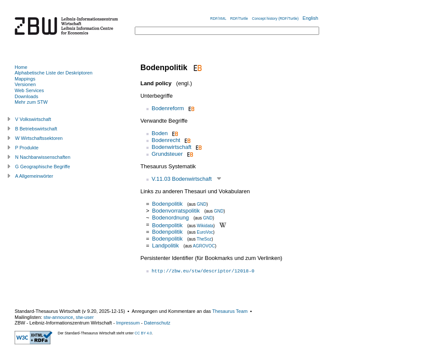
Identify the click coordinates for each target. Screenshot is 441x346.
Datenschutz (157, 322)
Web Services (29, 90)
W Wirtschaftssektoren (39, 138)
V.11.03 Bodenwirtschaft (182, 179)
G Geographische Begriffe (42, 166)
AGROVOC (204, 246)
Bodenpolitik (167, 204)
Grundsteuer (167, 154)
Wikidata (205, 225)
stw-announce (58, 317)
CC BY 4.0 (143, 333)
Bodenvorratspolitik (176, 210)
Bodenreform (168, 108)
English (310, 18)
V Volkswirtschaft (33, 119)
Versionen (25, 84)
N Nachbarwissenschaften (42, 157)
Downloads (26, 96)
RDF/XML (218, 18)
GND (201, 204)
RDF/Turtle (239, 18)
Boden (160, 133)
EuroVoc (205, 232)
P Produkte (26, 147)
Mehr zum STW (31, 102)
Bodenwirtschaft (172, 147)
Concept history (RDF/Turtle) (275, 18)
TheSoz (204, 239)
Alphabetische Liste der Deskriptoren (54, 72)
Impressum (128, 322)
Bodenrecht (166, 140)
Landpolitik (165, 245)
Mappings (25, 78)
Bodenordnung (170, 217)
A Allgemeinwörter (34, 176)
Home (21, 67)
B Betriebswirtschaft (36, 128)
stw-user (85, 317)
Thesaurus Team (230, 311)
